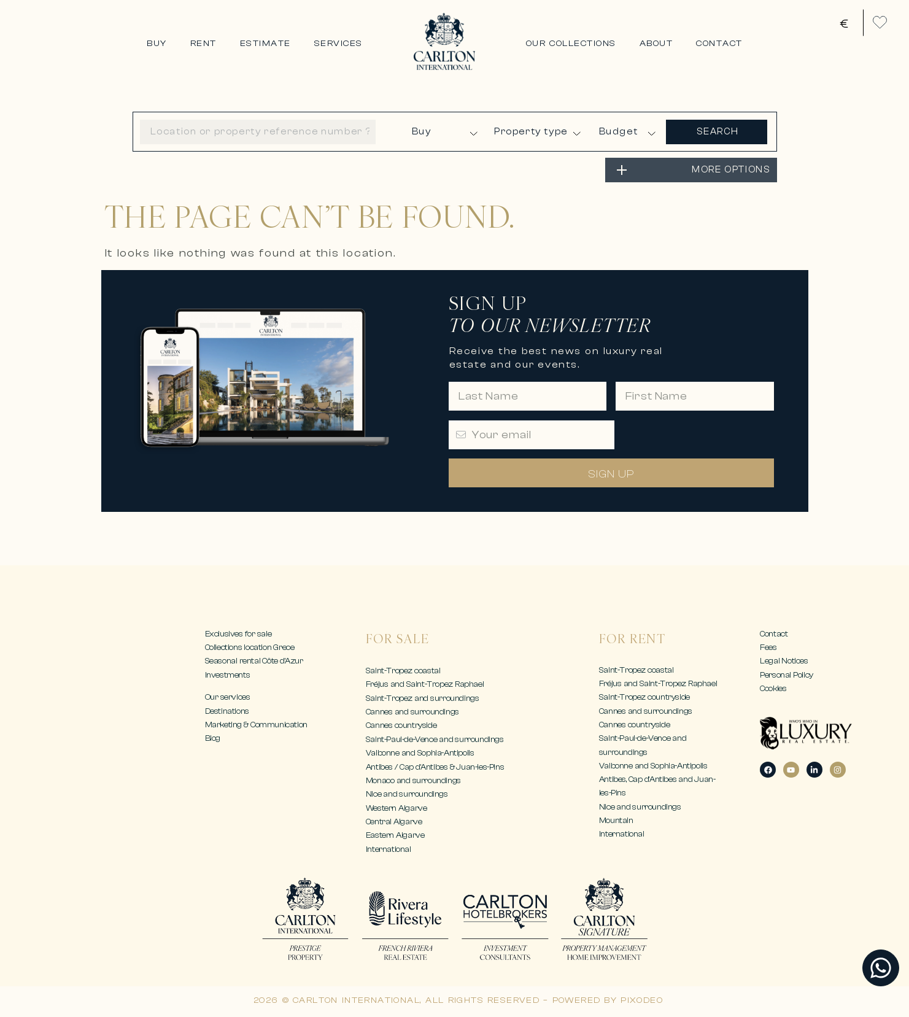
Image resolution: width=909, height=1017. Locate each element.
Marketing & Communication (256, 724)
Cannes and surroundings (412, 711)
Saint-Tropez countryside (644, 697)
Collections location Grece (250, 647)
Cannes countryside (401, 725)
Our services (227, 697)
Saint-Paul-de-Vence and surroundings (435, 739)
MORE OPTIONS (731, 169)
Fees (768, 647)
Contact (773, 633)
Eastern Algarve (395, 835)
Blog (212, 738)
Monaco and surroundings (413, 780)
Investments (227, 674)
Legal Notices (784, 660)
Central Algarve (394, 821)
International (388, 849)
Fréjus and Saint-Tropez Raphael (425, 684)
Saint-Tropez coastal (403, 670)
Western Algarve (396, 808)
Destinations (227, 711)
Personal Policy (786, 674)
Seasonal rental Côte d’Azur (254, 660)
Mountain (616, 820)
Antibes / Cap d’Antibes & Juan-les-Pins (435, 766)
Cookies (773, 688)
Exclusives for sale (238, 633)
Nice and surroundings (407, 794)
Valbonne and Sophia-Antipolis (420, 752)
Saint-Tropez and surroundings (422, 698)
